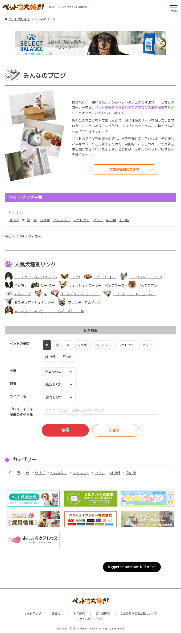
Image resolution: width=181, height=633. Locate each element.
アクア (98, 220)
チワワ (70, 277)
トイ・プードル (99, 277)
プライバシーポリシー (91, 619)
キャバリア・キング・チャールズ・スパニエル (44, 311)
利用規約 (79, 614)
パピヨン (16, 285)
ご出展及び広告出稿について (138, 614)
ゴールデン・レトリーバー (75, 294)
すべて (14, 220)
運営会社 (57, 614)
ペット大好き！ (19, 19)
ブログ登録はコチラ (124, 169)
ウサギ (45, 220)
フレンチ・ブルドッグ (79, 302)
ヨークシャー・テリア (140, 277)
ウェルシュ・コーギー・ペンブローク (91, 285)
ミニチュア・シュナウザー (29, 302)
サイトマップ (32, 614)
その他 (124, 220)
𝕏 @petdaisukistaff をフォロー (132, 567)
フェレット (81, 220)
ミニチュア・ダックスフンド (31, 277)
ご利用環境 (102, 614)
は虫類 (111, 220)
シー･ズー (43, 285)
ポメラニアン (142, 285)
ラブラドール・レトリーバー (129, 294)
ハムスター (61, 220)
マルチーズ (18, 294)
